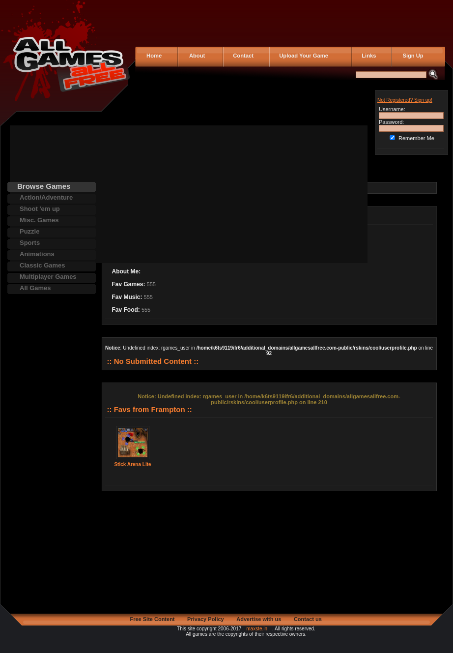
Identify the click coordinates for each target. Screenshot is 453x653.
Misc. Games (39, 220)
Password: (391, 122)
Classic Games (42, 265)
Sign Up (410, 56)
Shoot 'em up (40, 208)
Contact (242, 56)
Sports (30, 242)
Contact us (308, 619)
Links (367, 56)
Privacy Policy (205, 619)
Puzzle (29, 231)
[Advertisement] (166, 194)
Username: (392, 109)
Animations (37, 254)
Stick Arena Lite (132, 464)
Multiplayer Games (48, 276)
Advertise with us (258, 619)
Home (153, 56)
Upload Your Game (302, 56)
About (195, 56)
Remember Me (416, 138)
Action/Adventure (46, 197)
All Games (35, 288)
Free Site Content (152, 619)
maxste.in (256, 628)
